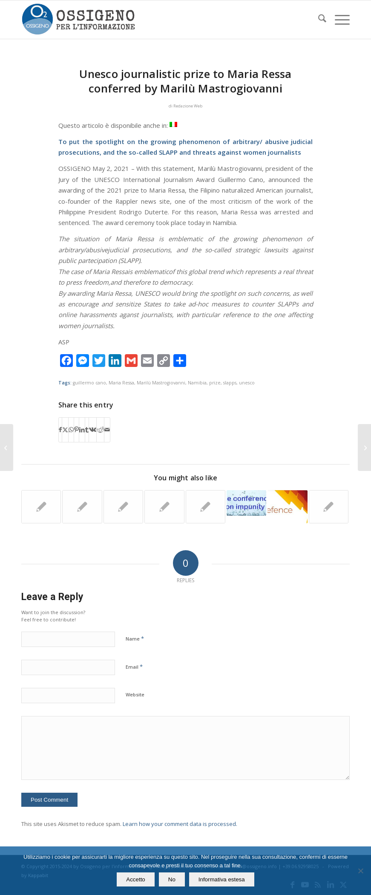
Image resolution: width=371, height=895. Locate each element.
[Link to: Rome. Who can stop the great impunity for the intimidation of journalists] (246, 503)
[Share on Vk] (92, 430)
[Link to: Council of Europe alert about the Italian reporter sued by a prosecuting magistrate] (205, 506)
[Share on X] (65, 430)
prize (215, 383)
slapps (229, 383)
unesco (247, 383)
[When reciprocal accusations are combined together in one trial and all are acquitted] (6, 447)
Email (134, 666)
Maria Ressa (121, 383)
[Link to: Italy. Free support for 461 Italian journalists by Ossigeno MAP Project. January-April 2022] (164, 506)
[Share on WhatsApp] (71, 430)
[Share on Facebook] (60, 430)
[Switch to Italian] (173, 124)
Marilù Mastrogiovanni (161, 383)
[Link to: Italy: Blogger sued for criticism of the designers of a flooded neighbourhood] (287, 506)
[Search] (318, 19)
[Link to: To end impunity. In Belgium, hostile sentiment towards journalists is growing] (328, 506)
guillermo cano (89, 383)
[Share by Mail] (107, 430)
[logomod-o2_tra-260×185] (78, 19)
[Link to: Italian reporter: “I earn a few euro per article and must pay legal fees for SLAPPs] (82, 506)
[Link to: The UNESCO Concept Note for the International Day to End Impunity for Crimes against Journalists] (123, 506)
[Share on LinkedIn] (82, 430)
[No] (360, 870)
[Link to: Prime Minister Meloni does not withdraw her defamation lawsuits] (41, 506)
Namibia (197, 383)
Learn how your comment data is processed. (180, 824)
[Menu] (338, 19)
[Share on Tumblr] (87, 430)
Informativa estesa (221, 879)
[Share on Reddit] (100, 430)
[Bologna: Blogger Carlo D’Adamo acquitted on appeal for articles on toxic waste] (364, 447)
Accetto (135, 879)
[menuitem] (318, 19)
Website (135, 694)
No (171, 879)
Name (135, 638)
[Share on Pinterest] (76, 430)
